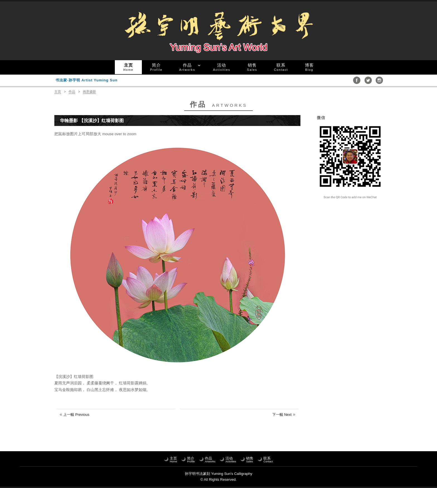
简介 (156, 67)
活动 (221, 67)
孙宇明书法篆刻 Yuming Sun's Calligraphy (218, 474)
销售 (252, 67)
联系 (281, 67)
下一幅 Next (282, 414)
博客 (309, 67)
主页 (128, 67)
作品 (187, 67)
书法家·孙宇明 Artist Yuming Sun (86, 80)
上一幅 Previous (76, 414)
